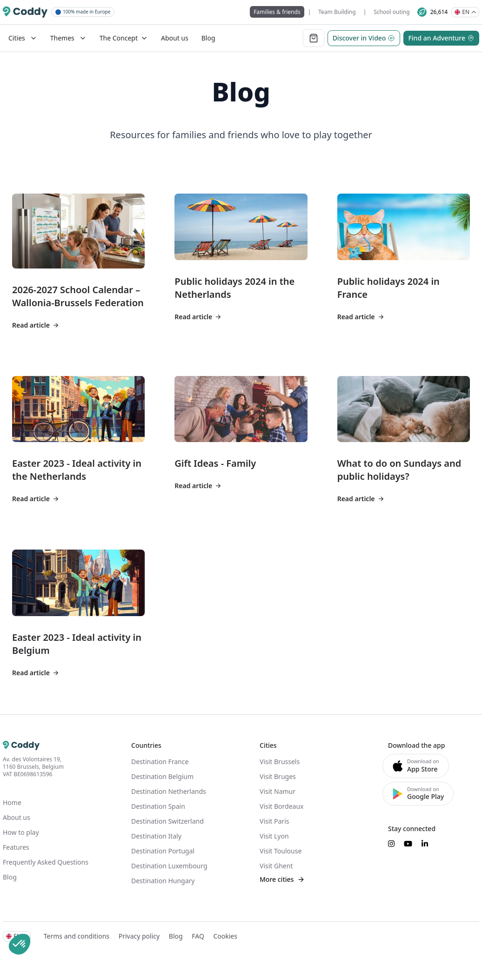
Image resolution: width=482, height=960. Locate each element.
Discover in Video (364, 38)
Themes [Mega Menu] (68, 38)
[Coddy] (25, 12)
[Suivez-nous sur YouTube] (408, 843)
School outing (391, 12)
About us (174, 38)
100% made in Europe (82, 11)
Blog (208, 38)
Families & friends (277, 12)
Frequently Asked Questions (45, 862)
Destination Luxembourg (169, 865)
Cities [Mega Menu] (22, 38)
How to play (21, 832)
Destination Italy (156, 836)
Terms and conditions (76, 936)
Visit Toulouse (280, 850)
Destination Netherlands (168, 791)
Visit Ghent (276, 865)
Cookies (225, 936)
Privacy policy (139, 936)
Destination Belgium (162, 776)
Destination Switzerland (167, 821)
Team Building (336, 12)
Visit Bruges (278, 776)
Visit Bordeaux (282, 806)
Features (16, 847)
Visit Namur (277, 791)
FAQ (198, 936)
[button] (19, 944)
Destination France (159, 761)
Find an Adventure (441, 38)
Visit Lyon (274, 836)
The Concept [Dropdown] (124, 38)
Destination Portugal (162, 850)
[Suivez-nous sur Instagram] (391, 843)
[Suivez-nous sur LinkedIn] (425, 843)
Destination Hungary (163, 880)
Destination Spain (158, 806)
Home (12, 802)
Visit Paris (274, 821)
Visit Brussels (280, 761)
